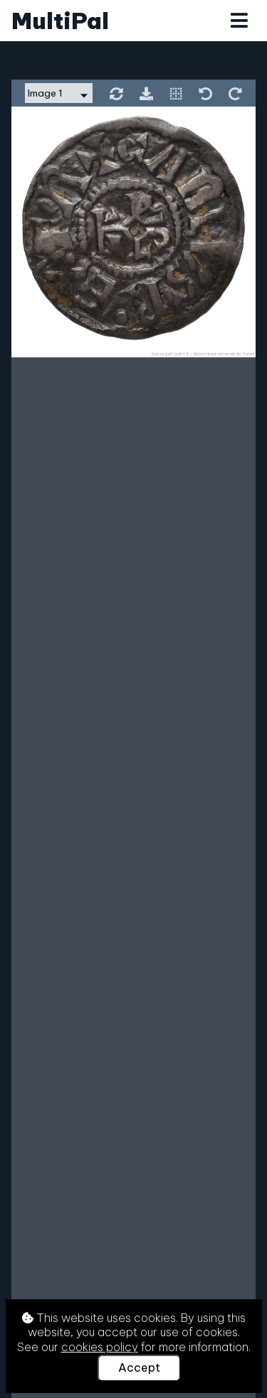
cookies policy (99, 1347)
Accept (139, 1367)
